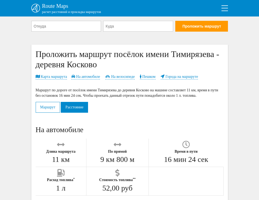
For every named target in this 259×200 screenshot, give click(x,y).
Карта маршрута (51, 77)
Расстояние (74, 107)
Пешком (147, 77)
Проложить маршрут (201, 26)
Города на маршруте (179, 77)
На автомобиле (85, 77)
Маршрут (47, 107)
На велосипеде (120, 77)
